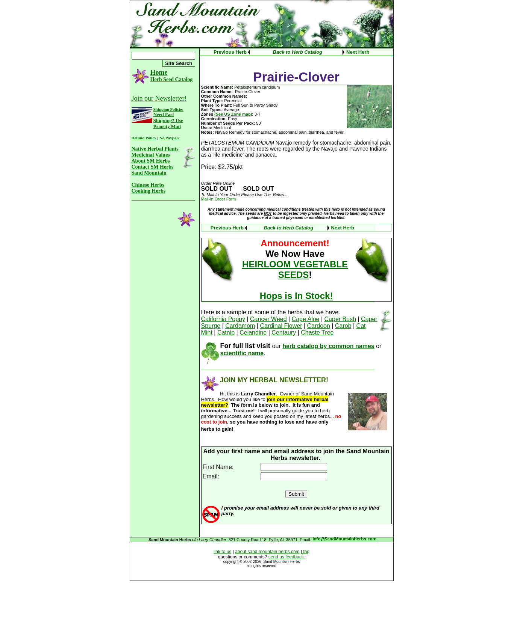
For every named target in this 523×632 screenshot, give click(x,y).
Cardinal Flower (281, 326)
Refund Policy (144, 138)
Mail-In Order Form (218, 199)
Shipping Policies (168, 109)
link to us (222, 551)
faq (305, 551)
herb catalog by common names (328, 346)
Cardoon (318, 326)
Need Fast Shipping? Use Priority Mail (168, 120)
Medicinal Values (151, 155)
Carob (343, 326)
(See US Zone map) (233, 114)
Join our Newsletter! (159, 98)
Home (159, 72)
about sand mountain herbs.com (267, 551)
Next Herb (357, 52)
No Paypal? (169, 138)
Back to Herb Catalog (297, 52)
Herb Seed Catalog (171, 79)
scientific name (242, 353)
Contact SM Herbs (153, 167)
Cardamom (240, 326)
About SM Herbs (151, 161)
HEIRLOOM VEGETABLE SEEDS (295, 269)
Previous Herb (230, 52)
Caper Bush (340, 319)
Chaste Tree (317, 332)
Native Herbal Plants (155, 149)
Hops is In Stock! (296, 296)
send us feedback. (286, 557)
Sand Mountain (149, 173)
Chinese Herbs (148, 185)
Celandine (253, 332)
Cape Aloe (306, 319)
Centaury (283, 332)
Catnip (226, 332)
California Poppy (223, 319)
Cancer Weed (268, 319)
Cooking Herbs (149, 191)
